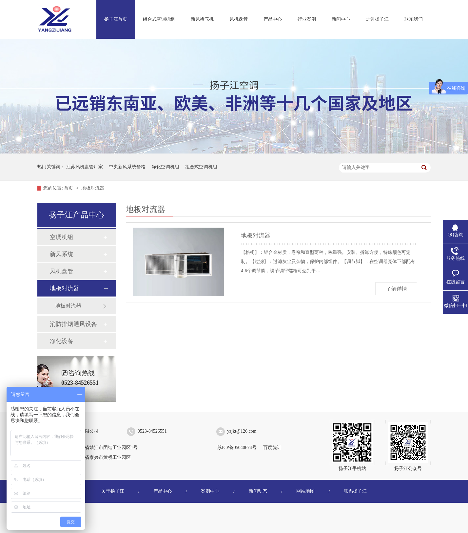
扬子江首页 (115, 19)
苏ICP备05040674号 (237, 447)
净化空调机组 (165, 166)
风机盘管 (238, 19)
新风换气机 (202, 19)
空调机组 (61, 237)
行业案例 (307, 19)
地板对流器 (92, 188)
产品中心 (272, 19)
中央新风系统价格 (127, 166)
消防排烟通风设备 (73, 324)
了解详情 (396, 289)
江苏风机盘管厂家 (84, 166)
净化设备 (61, 341)
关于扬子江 (112, 491)
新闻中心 (341, 19)
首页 (69, 188)
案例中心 (210, 491)
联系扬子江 (355, 491)
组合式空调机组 (159, 19)
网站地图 (305, 491)
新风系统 (61, 254)
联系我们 (413, 19)
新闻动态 (258, 491)
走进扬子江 (377, 19)
